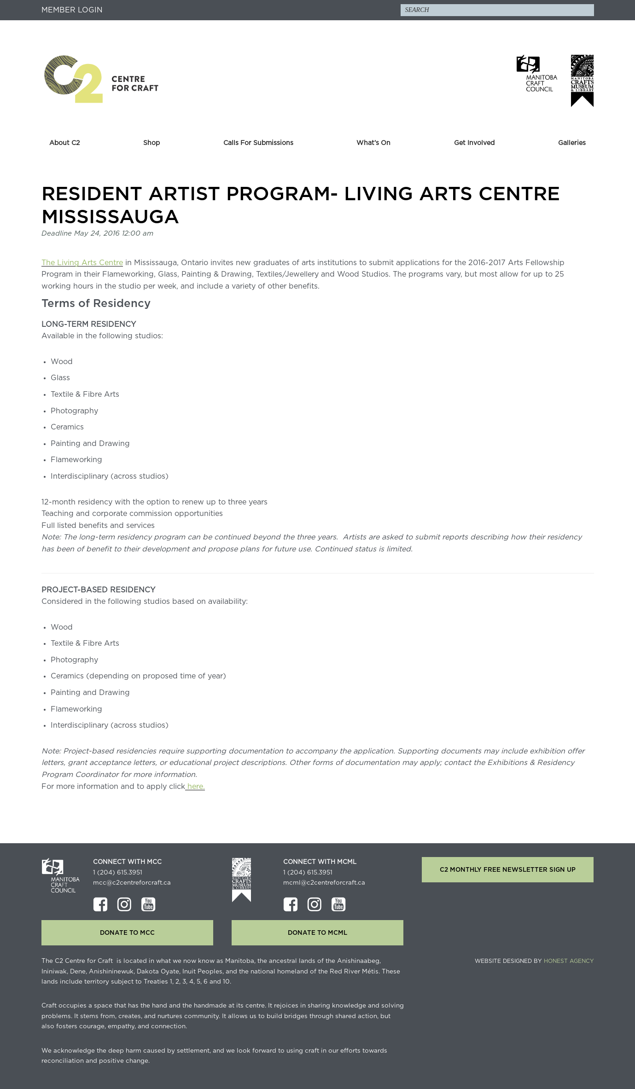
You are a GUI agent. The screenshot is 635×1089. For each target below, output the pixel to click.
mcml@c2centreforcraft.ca (324, 883)
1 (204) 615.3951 (117, 872)
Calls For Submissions (258, 143)
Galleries (572, 143)
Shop (151, 143)
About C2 (64, 143)
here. (195, 786)
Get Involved (474, 143)
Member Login (72, 10)
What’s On (373, 143)
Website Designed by (534, 961)
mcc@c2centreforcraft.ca (132, 883)
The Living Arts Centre (82, 262)
